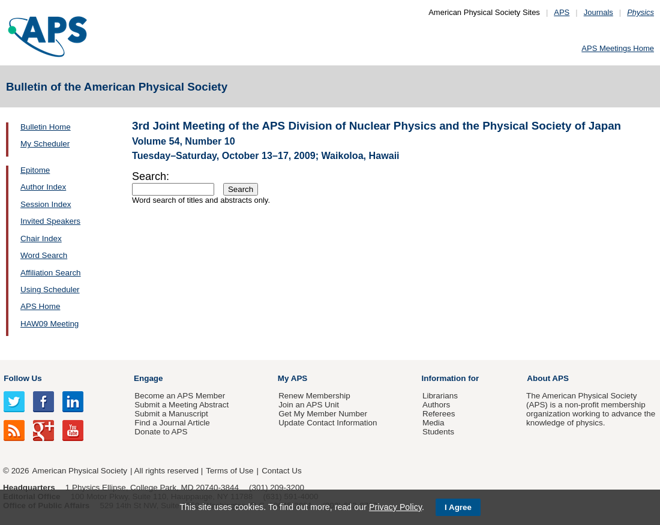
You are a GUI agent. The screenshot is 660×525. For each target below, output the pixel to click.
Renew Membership (314, 395)
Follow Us (22, 378)
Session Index (45, 204)
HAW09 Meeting (49, 323)
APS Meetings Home (617, 48)
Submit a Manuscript (171, 413)
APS (561, 12)
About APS (548, 378)
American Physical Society (79, 470)
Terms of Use (229, 470)
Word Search (43, 255)
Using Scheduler (50, 289)
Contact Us (281, 470)
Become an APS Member (179, 395)
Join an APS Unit (308, 404)
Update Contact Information (327, 422)
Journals (598, 12)
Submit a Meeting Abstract (181, 404)
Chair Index (41, 238)
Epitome (35, 170)
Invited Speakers (50, 221)
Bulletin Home (45, 126)
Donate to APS (160, 431)
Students (438, 431)
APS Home (40, 306)
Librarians (440, 395)
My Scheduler (45, 143)
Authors (436, 404)
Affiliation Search (50, 272)
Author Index (43, 186)
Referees (438, 413)
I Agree (458, 507)
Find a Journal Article (171, 422)
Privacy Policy (395, 507)
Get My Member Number (322, 413)
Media (433, 422)
